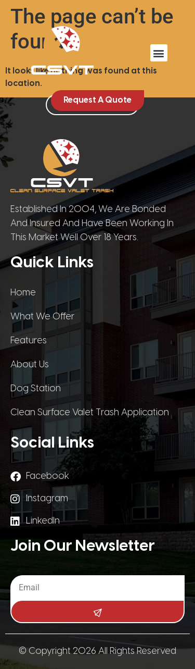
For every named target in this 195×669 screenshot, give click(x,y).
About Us (29, 365)
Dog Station (35, 389)
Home (23, 293)
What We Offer (42, 317)
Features (28, 341)
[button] (158, 52)
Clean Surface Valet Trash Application (89, 413)
